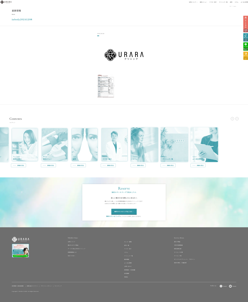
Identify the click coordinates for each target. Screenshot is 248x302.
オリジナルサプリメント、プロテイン (184, 259)
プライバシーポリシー (46, 286)
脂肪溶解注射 (178, 248)
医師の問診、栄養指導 (180, 263)
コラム (236, 2)
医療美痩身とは (72, 252)
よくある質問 (244, 2)
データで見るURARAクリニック (76, 248)
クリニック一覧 (223, 2)
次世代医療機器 (178, 245)
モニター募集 (128, 242)
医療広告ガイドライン (32, 286)
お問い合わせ (128, 266)
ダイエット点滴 (178, 252)
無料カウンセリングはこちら (124, 211)
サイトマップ (58, 286)
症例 (231, 2)
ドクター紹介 (213, 2)
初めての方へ (71, 256)
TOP (230, 6)
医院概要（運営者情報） (18, 286)
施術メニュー (203, 2)
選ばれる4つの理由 (73, 245)
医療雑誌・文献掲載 (129, 270)
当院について (193, 2)
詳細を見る (20, 165)
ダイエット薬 (178, 256)
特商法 (126, 277)
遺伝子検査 (177, 241)
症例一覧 (126, 245)
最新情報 (126, 259)
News (235, 6)
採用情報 (126, 273)
